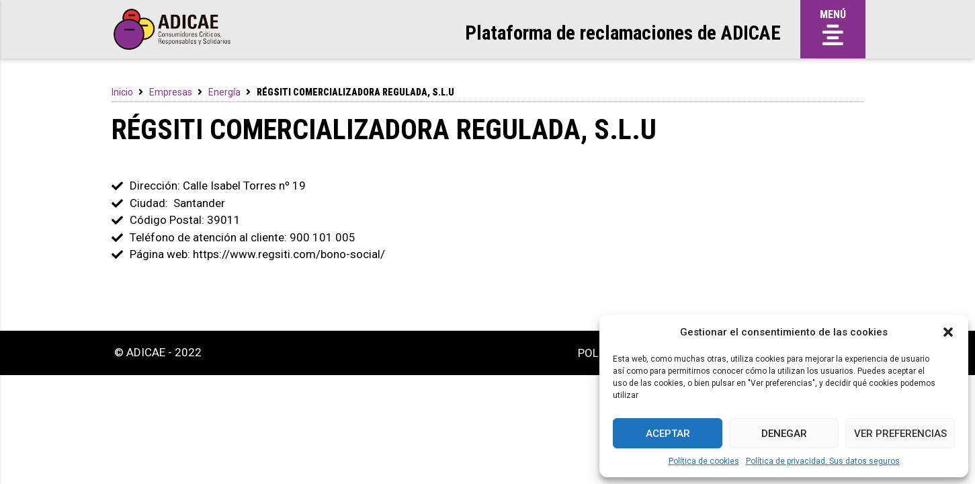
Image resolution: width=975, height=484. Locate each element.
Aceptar (668, 434)
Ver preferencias (900, 434)
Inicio (122, 92)
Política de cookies (704, 461)
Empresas (170, 92)
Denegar (784, 434)
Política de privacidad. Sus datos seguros (823, 461)
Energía (224, 92)
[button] (948, 332)
